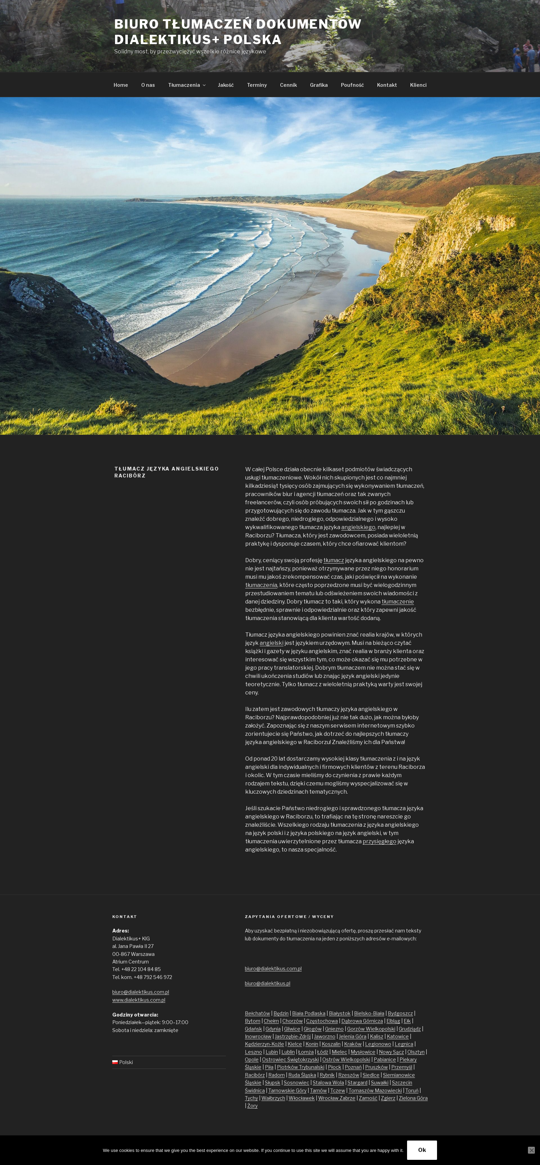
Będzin (281, 1013)
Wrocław (329, 1098)
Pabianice (385, 1059)
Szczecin (402, 1082)
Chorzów (292, 1021)
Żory (252, 1106)
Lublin (288, 1052)
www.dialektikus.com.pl (138, 1000)
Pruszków (376, 1067)
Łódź (322, 1052)
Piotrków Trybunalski (300, 1067)
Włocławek (302, 1098)
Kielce (295, 1044)
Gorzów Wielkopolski (371, 1029)
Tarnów (318, 1090)
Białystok (340, 1013)
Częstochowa (322, 1021)
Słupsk (272, 1082)
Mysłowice (363, 1052)
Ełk (407, 1021)
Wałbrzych (273, 1098)
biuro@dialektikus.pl (267, 983)
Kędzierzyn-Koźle (264, 1044)
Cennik (288, 85)
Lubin (272, 1052)
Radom (276, 1075)
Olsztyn (416, 1052)
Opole (252, 1059)
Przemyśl (401, 1067)
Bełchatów (257, 1013)
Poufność (352, 85)
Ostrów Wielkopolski (346, 1059)
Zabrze (347, 1098)
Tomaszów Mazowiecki (375, 1090)
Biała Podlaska (308, 1013)
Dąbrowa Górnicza (362, 1021)
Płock (334, 1067)
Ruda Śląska (302, 1075)
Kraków (353, 1044)
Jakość (226, 85)
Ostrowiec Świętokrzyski (290, 1059)
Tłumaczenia (187, 85)
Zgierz (388, 1098)
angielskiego (358, 527)
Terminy (257, 85)
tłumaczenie (398, 601)
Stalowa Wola (328, 1082)
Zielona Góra (413, 1098)
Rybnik (327, 1075)
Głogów (313, 1029)
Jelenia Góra (352, 1036)
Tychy (251, 1098)
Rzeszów (348, 1075)
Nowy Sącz (391, 1052)
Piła (269, 1067)
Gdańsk (253, 1029)
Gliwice (292, 1029)
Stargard (357, 1082)
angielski (271, 643)
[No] (531, 1150)
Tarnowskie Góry (287, 1090)
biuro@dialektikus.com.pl (140, 992)
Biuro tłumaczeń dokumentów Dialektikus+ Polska (238, 32)
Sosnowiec (296, 1082)
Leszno (253, 1052)
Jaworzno (324, 1036)
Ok (422, 1150)
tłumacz (333, 560)
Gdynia (273, 1029)
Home (121, 85)
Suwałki (379, 1082)
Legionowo (378, 1044)
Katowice (398, 1036)
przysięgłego (379, 841)
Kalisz (376, 1036)
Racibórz (255, 1075)
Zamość (368, 1098)
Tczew (337, 1090)
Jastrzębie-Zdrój (293, 1036)
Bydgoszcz (400, 1013)
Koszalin (331, 1044)
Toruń (411, 1090)
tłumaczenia (261, 585)
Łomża (306, 1052)
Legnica (404, 1044)
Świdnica (255, 1090)
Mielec (339, 1052)
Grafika (319, 85)
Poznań (353, 1067)
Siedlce (371, 1075)
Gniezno (334, 1029)
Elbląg (393, 1021)
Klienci (418, 85)
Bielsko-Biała (369, 1013)
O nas (148, 85)
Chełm (271, 1021)
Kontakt (387, 85)
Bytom (252, 1021)
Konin (311, 1044)
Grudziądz (410, 1029)
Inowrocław (258, 1036)
